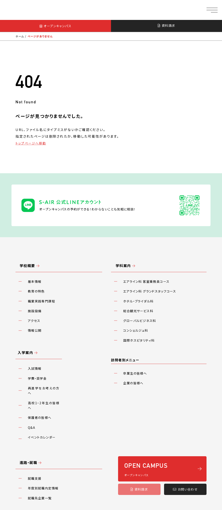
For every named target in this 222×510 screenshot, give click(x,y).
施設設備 (31, 286)
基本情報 (31, 264)
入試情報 (31, 331)
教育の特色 (33, 272)
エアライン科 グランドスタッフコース (147, 272)
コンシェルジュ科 (132, 300)
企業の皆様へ (130, 345)
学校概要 (22, 252)
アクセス (31, 293)
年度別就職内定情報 (40, 414)
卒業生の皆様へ (132, 338)
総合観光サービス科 (135, 286)
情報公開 (31, 300)
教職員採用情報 (28, 444)
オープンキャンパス (55, 26)
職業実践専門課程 (38, 279)
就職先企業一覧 (37, 422)
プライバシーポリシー (62, 444)
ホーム (19, 36)
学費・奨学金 (34, 338)
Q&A (28, 367)
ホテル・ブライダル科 (135, 279)
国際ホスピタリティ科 (136, 308)
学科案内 (118, 252)
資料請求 (166, 25)
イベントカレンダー (39, 374)
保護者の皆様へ (37, 359)
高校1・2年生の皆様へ (41, 352)
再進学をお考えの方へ (41, 345)
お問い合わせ (185, 424)
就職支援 (31, 407)
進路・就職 (23, 395)
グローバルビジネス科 (136, 293)
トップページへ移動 (31, 143)
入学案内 (22, 319)
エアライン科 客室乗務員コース (143, 264)
